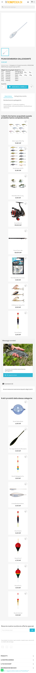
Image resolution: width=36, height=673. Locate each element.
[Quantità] (3, 87)
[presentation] (13, 636)
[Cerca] (18, 7)
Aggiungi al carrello (18, 87)
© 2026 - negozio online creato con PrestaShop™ (15, 671)
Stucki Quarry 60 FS (18, 168)
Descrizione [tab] (8, 96)
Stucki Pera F (18, 558)
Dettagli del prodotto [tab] (20, 96)
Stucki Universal (18, 613)
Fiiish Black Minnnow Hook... (18, 278)
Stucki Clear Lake (18, 250)
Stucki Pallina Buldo (18, 421)
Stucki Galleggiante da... (18, 476)
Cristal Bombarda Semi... (18, 503)
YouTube (7, 647)
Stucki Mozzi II (18, 223)
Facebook (2, 647)
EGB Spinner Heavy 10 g (18, 305)
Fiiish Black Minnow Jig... (18, 195)
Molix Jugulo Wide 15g (18, 141)
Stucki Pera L (18, 585)
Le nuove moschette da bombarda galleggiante (15, 370)
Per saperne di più (10, 375)
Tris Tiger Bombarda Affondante (18, 449)
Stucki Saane (18, 332)
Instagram (11, 647)
